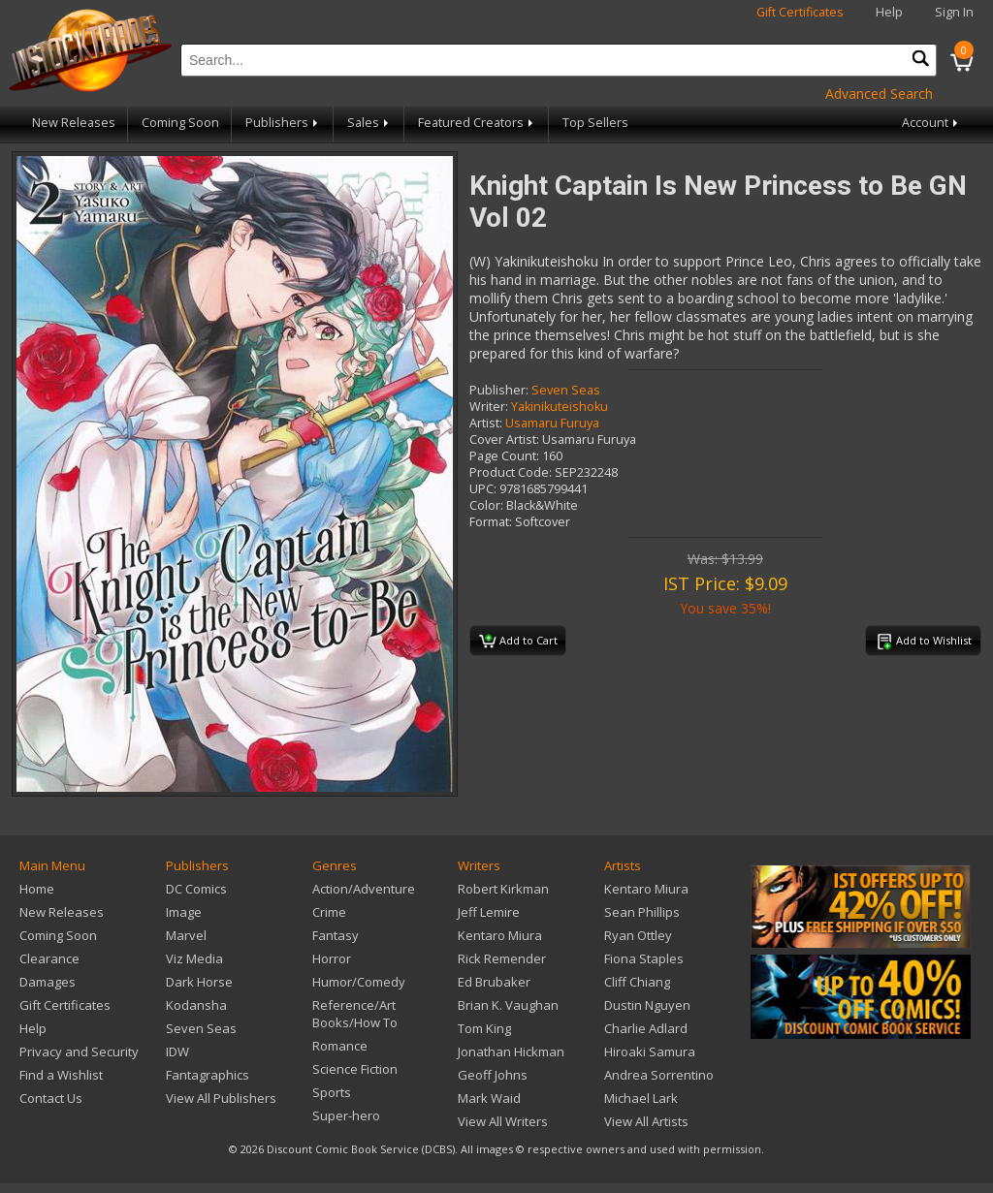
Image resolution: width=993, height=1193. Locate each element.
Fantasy (335, 935)
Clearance (49, 958)
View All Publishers (221, 1098)
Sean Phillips (642, 912)
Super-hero (346, 1115)
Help (889, 12)
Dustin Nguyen (647, 1005)
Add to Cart (518, 641)
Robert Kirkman (503, 888)
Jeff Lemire (489, 912)
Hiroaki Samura (649, 1051)
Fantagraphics (207, 1074)
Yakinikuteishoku (559, 406)
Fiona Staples (644, 958)
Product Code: (510, 472)
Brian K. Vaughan (508, 1005)
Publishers (283, 122)
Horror (331, 958)
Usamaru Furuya (552, 423)
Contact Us (50, 1098)
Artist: (485, 423)
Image (184, 912)
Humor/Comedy (358, 981)
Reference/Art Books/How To (355, 1013)
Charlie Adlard (646, 1028)
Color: (486, 505)
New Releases (73, 122)
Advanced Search (879, 93)
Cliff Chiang (637, 981)
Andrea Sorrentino (659, 1074)
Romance (340, 1045)
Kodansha (196, 1005)
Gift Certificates (800, 12)
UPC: (482, 489)
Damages (47, 981)
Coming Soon (180, 122)
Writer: (488, 406)
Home (36, 888)
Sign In (954, 12)
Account (931, 122)
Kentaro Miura (500, 935)
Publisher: (499, 390)
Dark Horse (199, 981)
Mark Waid (489, 1098)
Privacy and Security (79, 1051)
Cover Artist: (504, 439)
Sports (331, 1092)
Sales (369, 122)
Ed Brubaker (494, 981)
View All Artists (646, 1121)
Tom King (484, 1028)
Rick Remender (502, 958)
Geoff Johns (493, 1074)
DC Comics (196, 888)
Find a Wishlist (61, 1074)
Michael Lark (641, 1098)
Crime (329, 912)
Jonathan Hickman (511, 1051)
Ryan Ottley (638, 935)
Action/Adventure (363, 888)
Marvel (186, 935)
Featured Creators (477, 122)
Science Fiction (355, 1069)
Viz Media (194, 958)
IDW (177, 1051)
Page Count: (504, 456)
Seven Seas (565, 390)
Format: (490, 522)
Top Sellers (595, 122)
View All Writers (503, 1121)
